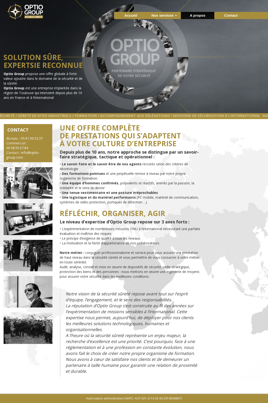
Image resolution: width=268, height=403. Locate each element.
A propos (197, 15)
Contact (231, 15)
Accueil (130, 15)
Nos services (164, 15)
